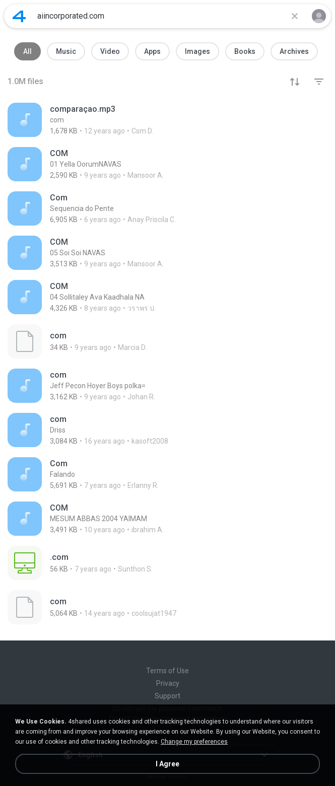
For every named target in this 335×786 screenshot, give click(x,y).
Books (244, 51)
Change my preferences (194, 741)
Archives (294, 51)
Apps (152, 51)
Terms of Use (167, 671)
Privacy (167, 683)
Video (110, 51)
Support (167, 696)
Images (197, 51)
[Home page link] (19, 16)
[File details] (167, 120)
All (27, 51)
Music (66, 51)
